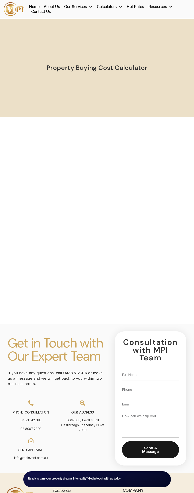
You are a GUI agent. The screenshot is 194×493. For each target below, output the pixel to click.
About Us (52, 6)
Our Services (78, 6)
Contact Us (41, 11)
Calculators (109, 6)
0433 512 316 (31, 420)
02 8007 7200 (30, 429)
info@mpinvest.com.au (31, 458)
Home (34, 6)
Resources (160, 6)
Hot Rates (135, 6)
